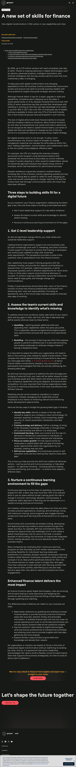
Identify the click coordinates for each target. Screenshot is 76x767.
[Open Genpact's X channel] (2, 741)
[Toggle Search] (69, 3)
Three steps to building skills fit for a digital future (19, 50)
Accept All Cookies (68, 764)
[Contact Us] (10, 703)
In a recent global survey (43, 361)
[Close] (74, 761)
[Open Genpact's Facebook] (5, 742)
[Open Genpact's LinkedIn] (8, 741)
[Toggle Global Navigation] (73, 3)
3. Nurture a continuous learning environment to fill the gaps (25, 56)
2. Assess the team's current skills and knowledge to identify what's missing (30, 54)
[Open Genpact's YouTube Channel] (12, 741)
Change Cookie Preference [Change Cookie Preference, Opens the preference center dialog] (68, 759)
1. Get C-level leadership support (17, 52)
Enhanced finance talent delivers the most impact (22, 58)
